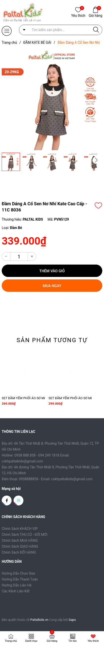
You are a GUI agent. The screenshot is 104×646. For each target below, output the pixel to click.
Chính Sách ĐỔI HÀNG (19, 552)
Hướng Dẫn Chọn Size (18, 573)
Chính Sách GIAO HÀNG (20, 546)
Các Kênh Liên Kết (16, 591)
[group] (52, 99)
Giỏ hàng (95, 15)
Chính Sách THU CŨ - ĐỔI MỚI (24, 535)
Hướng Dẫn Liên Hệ (17, 585)
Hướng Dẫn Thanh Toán (20, 579)
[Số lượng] (19, 256)
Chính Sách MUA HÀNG (20, 540)
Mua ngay (52, 286)
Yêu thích (78, 15)
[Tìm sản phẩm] (60, 30)
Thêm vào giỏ (52, 271)
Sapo (72, 620)
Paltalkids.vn (39, 620)
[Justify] (96, 30)
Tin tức (72, 641)
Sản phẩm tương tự (52, 340)
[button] (96, 160)
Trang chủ (11, 641)
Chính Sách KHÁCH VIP (20, 529)
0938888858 (28, 479)
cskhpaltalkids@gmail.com (72, 479)
